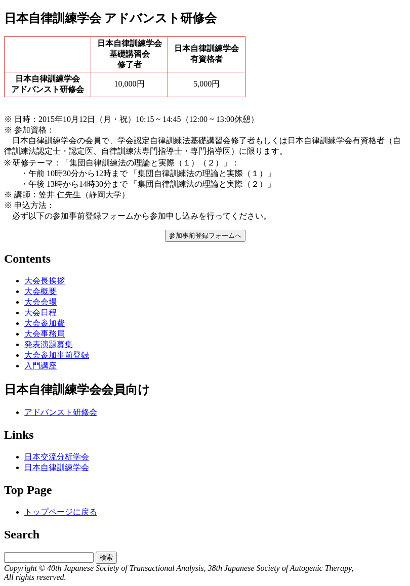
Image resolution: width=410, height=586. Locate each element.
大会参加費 (44, 323)
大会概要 (40, 291)
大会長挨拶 (44, 280)
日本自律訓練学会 (56, 467)
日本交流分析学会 (56, 456)
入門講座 (40, 365)
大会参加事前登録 (56, 355)
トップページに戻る (60, 512)
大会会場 (40, 302)
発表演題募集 (48, 344)
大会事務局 (44, 333)
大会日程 (40, 312)
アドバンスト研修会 (60, 412)
